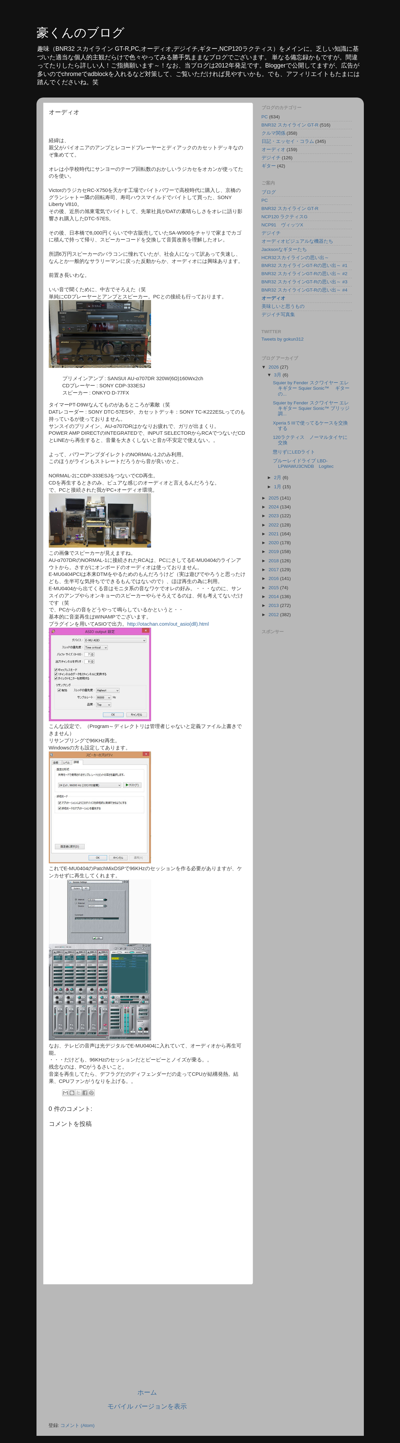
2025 (274, 498)
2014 (274, 596)
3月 (278, 374)
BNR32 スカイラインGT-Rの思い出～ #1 (304, 265)
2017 (274, 569)
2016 (274, 578)
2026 (274, 367)
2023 (274, 515)
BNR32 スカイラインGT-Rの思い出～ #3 (304, 281)
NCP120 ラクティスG (285, 216)
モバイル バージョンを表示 (147, 1406)
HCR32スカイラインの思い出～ (295, 257)
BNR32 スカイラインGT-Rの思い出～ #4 (304, 290)
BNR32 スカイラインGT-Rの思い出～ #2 (304, 273)
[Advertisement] (147, 1336)
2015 (274, 587)
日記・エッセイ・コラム (288, 141)
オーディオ (273, 149)
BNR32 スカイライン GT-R (290, 125)
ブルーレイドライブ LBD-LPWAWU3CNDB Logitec (303, 463)
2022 (274, 524)
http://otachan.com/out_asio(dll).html (168, 624)
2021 (274, 533)
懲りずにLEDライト (294, 452)
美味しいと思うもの (283, 306)
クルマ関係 (273, 133)
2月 (278, 477)
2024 (274, 506)
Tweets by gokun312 (283, 339)
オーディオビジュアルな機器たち (297, 241)
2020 (274, 542)
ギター (269, 165)
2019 (274, 551)
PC (265, 116)
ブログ (269, 192)
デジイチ (271, 157)
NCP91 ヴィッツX (282, 224)
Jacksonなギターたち (284, 249)
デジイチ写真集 (278, 314)
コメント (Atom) (77, 1425)
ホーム (147, 1392)
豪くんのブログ (80, 33)
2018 (274, 560)
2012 (274, 614)
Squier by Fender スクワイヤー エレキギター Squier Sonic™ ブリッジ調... (311, 408)
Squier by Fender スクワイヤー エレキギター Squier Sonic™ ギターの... (311, 388)
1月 (278, 486)
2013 (274, 605)
